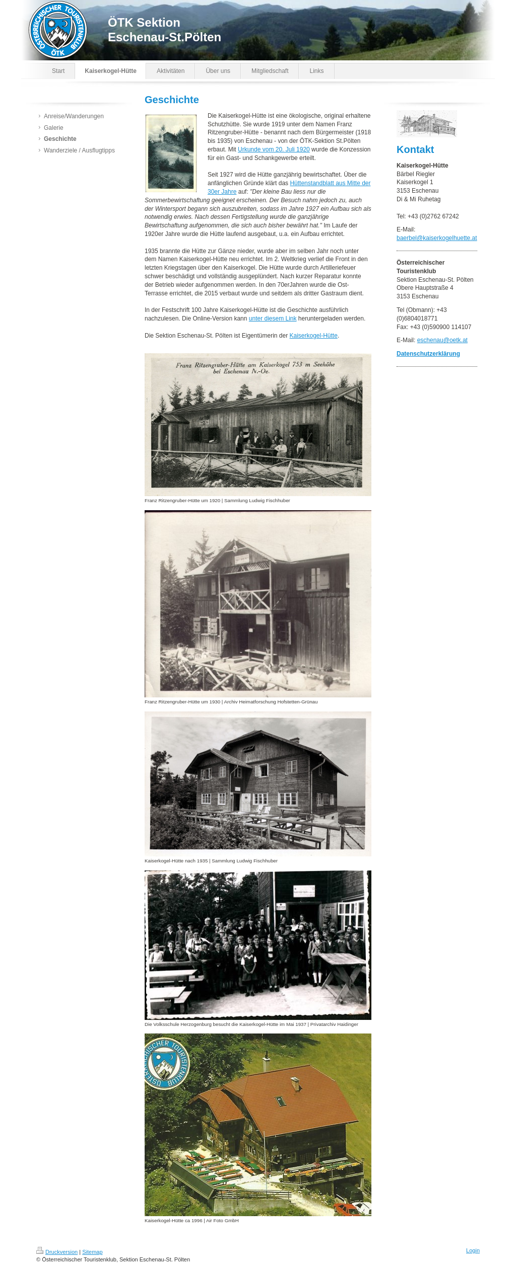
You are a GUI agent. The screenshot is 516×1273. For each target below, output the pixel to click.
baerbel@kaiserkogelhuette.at (437, 238)
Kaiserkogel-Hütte (313, 335)
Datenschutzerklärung (428, 353)
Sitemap (92, 1252)
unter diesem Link (273, 318)
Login (473, 1250)
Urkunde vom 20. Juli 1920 (274, 149)
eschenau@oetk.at (442, 340)
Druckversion (57, 1252)
